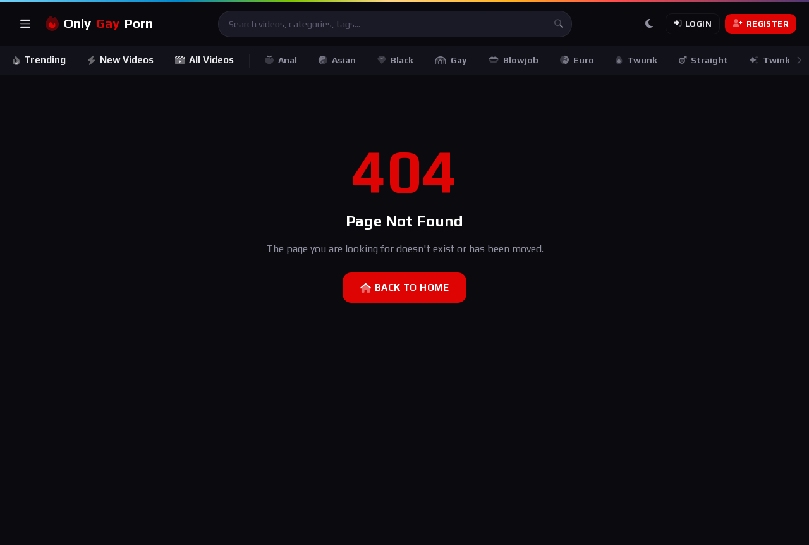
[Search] (558, 24)
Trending (39, 59)
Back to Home (404, 287)
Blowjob (513, 60)
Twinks (772, 60)
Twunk (636, 60)
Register (761, 23)
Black (395, 60)
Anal (281, 60)
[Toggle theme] (649, 24)
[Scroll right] (799, 60)
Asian (337, 60)
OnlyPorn (99, 23)
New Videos (120, 59)
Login (693, 23)
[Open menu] (25, 24)
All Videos (204, 59)
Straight (703, 60)
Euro (577, 60)
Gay (451, 60)
